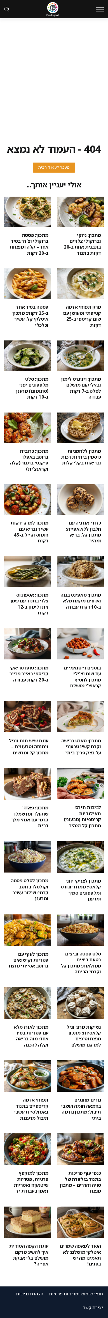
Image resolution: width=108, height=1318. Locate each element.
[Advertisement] (54, 75)
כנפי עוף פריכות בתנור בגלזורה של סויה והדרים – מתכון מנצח (80, 1182)
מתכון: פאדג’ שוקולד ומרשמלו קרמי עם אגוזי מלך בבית (29, 816)
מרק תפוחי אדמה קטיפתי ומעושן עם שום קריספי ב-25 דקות (82, 316)
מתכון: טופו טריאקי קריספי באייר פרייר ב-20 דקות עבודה (28, 673)
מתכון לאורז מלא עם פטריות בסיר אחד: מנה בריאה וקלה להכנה (31, 1036)
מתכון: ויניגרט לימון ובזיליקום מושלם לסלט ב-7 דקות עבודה (81, 388)
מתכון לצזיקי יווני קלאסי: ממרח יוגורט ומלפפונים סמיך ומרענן (81, 890)
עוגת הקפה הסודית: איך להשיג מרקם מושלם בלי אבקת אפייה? (28, 1255)
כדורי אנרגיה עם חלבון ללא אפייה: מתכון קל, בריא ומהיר (83, 531)
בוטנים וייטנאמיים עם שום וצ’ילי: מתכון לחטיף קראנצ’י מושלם (82, 676)
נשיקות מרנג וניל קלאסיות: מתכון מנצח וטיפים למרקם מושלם (84, 1036)
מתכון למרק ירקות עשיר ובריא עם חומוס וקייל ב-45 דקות (29, 531)
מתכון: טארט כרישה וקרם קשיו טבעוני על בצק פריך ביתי (81, 746)
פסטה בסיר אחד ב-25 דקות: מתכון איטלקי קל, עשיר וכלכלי (30, 316)
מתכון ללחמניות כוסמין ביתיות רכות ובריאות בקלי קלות (81, 457)
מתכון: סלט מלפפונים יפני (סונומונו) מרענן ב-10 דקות (32, 388)
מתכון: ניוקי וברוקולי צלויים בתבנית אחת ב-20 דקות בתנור (82, 244)
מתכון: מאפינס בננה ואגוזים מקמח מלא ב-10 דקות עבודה (80, 601)
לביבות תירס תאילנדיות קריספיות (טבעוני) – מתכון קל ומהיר (80, 816)
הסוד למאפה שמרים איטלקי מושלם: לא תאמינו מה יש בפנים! (80, 1255)
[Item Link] (80, 212)
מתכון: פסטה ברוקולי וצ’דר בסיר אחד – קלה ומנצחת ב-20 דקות (29, 244)
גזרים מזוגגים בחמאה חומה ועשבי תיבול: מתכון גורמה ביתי (81, 1109)
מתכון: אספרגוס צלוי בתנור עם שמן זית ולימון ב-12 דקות (29, 604)
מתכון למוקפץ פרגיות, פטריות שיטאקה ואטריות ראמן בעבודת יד (31, 1182)
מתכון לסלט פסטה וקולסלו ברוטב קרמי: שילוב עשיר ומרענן (29, 889)
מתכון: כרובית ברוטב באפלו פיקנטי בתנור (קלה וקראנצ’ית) (29, 460)
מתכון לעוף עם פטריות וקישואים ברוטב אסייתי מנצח (28, 960)
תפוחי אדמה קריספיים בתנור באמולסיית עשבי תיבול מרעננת (31, 1109)
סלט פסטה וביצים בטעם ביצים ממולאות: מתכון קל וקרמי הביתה (81, 962)
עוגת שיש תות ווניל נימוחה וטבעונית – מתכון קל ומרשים (28, 746)
